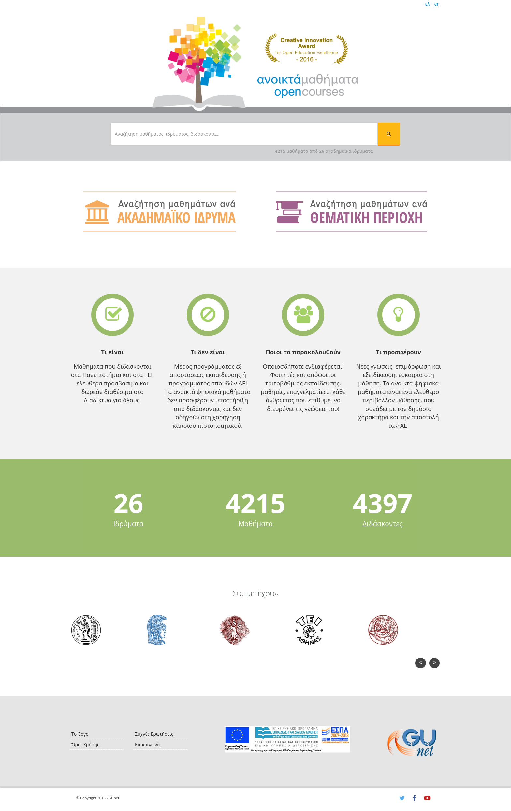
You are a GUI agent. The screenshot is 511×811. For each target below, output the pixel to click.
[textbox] (244, 133)
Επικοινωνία (148, 744)
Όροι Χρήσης (85, 744)
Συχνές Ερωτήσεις (154, 734)
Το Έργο (80, 734)
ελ (427, 4)
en (437, 4)
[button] (388, 134)
